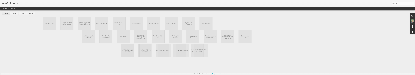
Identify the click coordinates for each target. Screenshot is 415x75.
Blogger (214, 73)
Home (13, 8)
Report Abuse (220, 73)
